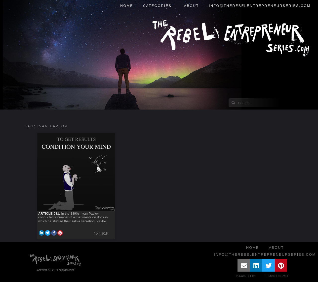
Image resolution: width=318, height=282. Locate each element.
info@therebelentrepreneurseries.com (260, 6)
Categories (158, 5)
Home (126, 6)
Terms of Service (277, 276)
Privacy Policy (246, 276)
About (191, 6)
